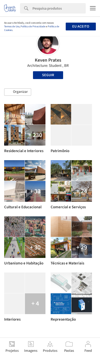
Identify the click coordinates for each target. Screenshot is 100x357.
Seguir (48, 75)
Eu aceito (80, 26)
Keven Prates (48, 60)
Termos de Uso (11, 26)
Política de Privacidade (33, 26)
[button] (17, 92)
